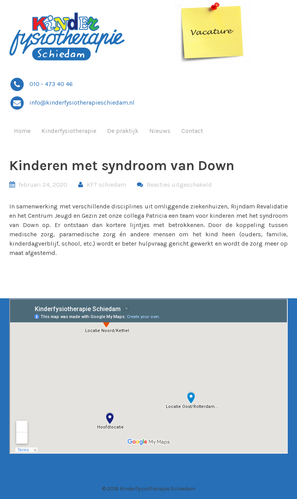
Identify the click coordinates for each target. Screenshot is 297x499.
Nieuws (160, 130)
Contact (192, 130)
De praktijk (122, 130)
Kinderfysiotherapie (68, 130)
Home (22, 130)
